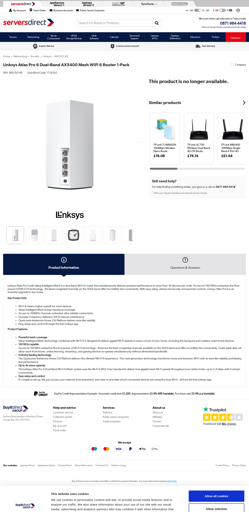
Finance (57, 421)
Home (6, 56)
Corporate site (161, 425)
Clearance (235, 38)
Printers (215, 37)
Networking (33, 37)
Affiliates (157, 416)
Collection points (62, 416)
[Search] (156, 23)
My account (60, 425)
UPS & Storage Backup (74, 37)
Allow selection (216, 483)
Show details (204, 504)
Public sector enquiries (116, 416)
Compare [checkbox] (240, 64)
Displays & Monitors (175, 37)
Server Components (53, 37)
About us (158, 412)
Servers (13, 37)
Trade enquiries (111, 421)
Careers (157, 421)
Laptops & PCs (155, 37)
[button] (245, 102)
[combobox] (119, 23)
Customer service (63, 412)
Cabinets (114, 37)
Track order (59, 430)
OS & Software (94, 37)
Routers (35, 56)
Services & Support (135, 37)
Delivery (107, 412)
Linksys (47, 56)
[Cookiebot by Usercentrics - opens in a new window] (25, 504)
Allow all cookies (216, 470)
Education (195, 37)
